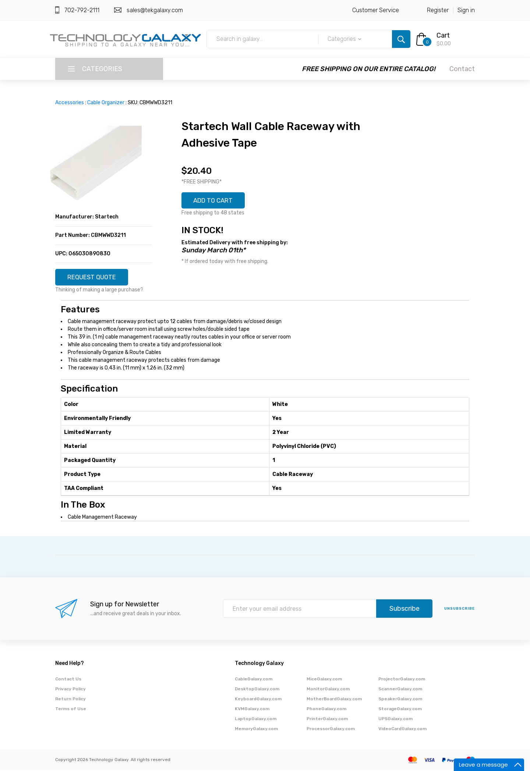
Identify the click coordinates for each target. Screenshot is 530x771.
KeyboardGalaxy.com (258, 699)
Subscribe (404, 610)
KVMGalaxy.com (252, 709)
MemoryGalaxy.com (256, 729)
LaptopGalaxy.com (255, 719)
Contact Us (68, 680)
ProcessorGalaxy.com (331, 729)
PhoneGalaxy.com (326, 709)
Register (438, 10)
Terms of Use (70, 709)
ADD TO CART (216, 201)
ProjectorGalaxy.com (401, 680)
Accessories (69, 102)
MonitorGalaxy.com (328, 690)
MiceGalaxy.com (324, 680)
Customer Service (375, 10)
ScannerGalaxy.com (400, 690)
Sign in (466, 10)
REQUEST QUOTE (94, 278)
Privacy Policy (70, 690)
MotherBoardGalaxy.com (334, 699)
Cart (443, 35)
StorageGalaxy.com (400, 709)
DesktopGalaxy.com (257, 690)
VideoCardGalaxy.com (402, 729)
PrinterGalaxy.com (327, 719)
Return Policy (70, 699)
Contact (462, 69)
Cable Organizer (105, 102)
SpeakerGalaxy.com (400, 699)
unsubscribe (459, 610)
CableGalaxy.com (253, 680)
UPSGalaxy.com (395, 719)
